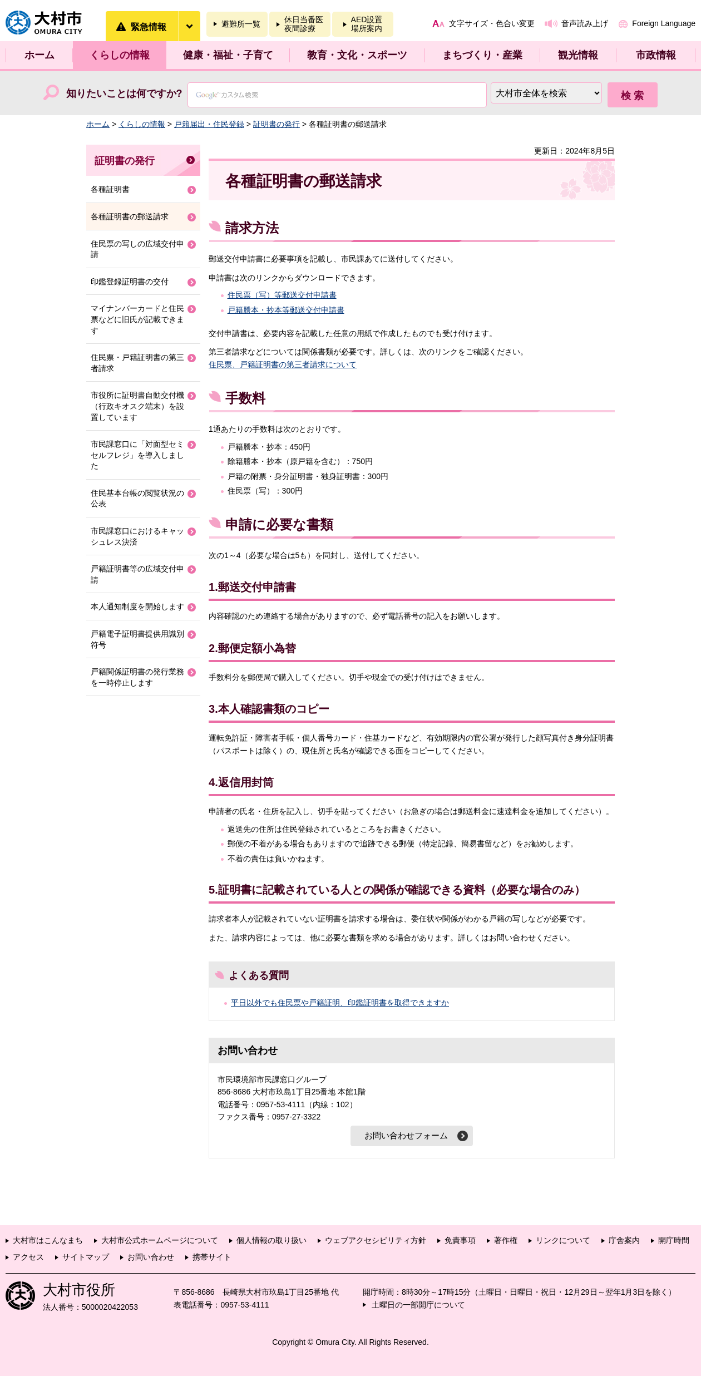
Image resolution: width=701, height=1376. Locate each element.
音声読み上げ (584, 23)
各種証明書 (110, 189)
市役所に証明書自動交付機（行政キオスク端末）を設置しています (137, 406)
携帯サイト (211, 1256)
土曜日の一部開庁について (418, 1304)
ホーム (39, 55)
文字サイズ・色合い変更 (492, 23)
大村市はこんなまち (48, 1240)
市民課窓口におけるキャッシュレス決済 (137, 536)
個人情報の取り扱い (271, 1240)
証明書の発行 (276, 124)
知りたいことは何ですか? (124, 93)
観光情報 (578, 55)
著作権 (505, 1240)
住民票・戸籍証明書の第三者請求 (137, 363)
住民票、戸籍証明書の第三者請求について (283, 364)
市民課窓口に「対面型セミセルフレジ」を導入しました (137, 455)
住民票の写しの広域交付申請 (137, 249)
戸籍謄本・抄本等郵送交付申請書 (286, 309)
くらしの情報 (120, 55)
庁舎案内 (624, 1240)
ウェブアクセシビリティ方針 (375, 1240)
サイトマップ (85, 1256)
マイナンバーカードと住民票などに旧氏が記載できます (137, 319)
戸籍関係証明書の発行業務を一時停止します (137, 677)
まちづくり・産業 (482, 55)
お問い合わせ (150, 1256)
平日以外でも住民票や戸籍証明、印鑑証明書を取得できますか (340, 1002)
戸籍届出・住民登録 (209, 124)
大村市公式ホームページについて (159, 1240)
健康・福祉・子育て (228, 55)
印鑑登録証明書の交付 (130, 281)
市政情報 (656, 55)
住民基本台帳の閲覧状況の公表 (137, 499)
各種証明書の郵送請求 (130, 216)
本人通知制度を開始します (137, 606)
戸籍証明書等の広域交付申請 (137, 574)
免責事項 (460, 1240)
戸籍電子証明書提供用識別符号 (137, 639)
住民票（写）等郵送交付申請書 (282, 294)
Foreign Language (663, 23)
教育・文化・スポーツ (357, 55)
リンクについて (563, 1240)
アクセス (28, 1256)
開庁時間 (673, 1240)
